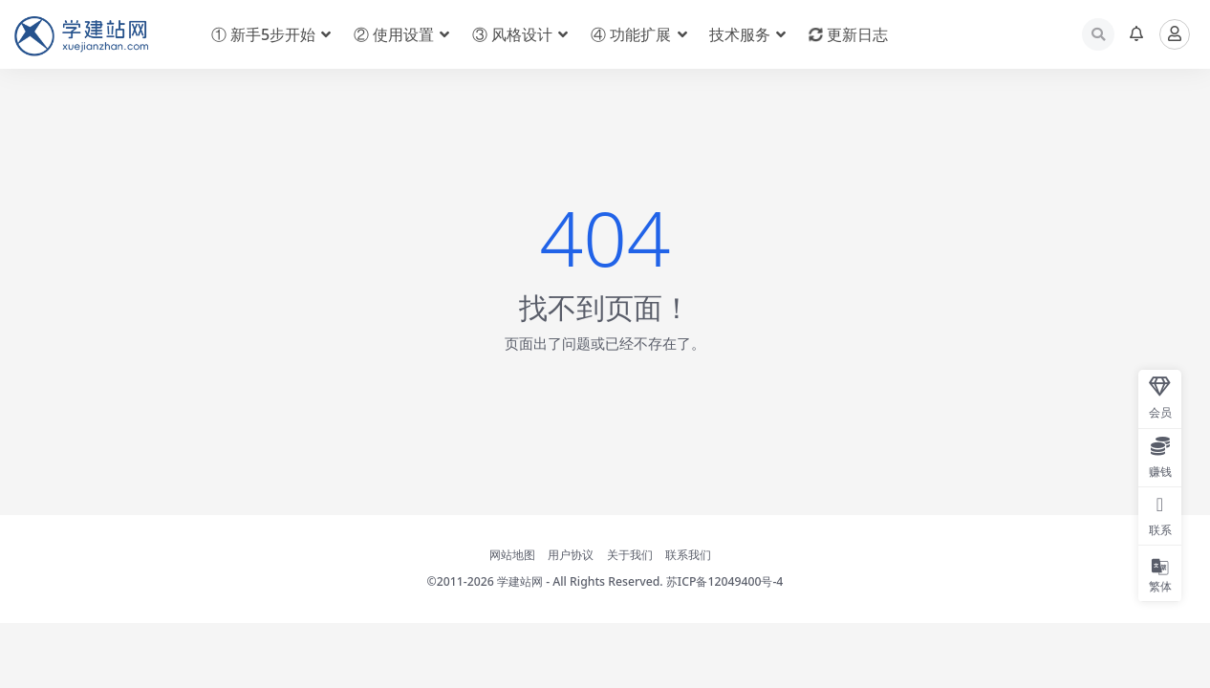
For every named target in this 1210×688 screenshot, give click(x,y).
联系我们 (688, 555)
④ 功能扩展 (631, 34)
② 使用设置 (394, 34)
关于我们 (630, 555)
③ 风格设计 (512, 34)
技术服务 (739, 34)
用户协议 (571, 555)
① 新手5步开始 (263, 34)
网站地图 (512, 555)
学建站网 (520, 581)
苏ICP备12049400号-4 (725, 581)
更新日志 (848, 34)
